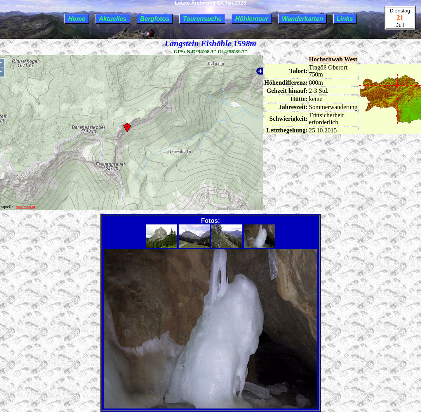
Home (76, 19)
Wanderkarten (302, 19)
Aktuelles (113, 19)
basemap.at (25, 206)
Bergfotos (155, 19)
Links (345, 19)
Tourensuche (202, 19)
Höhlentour (251, 19)
